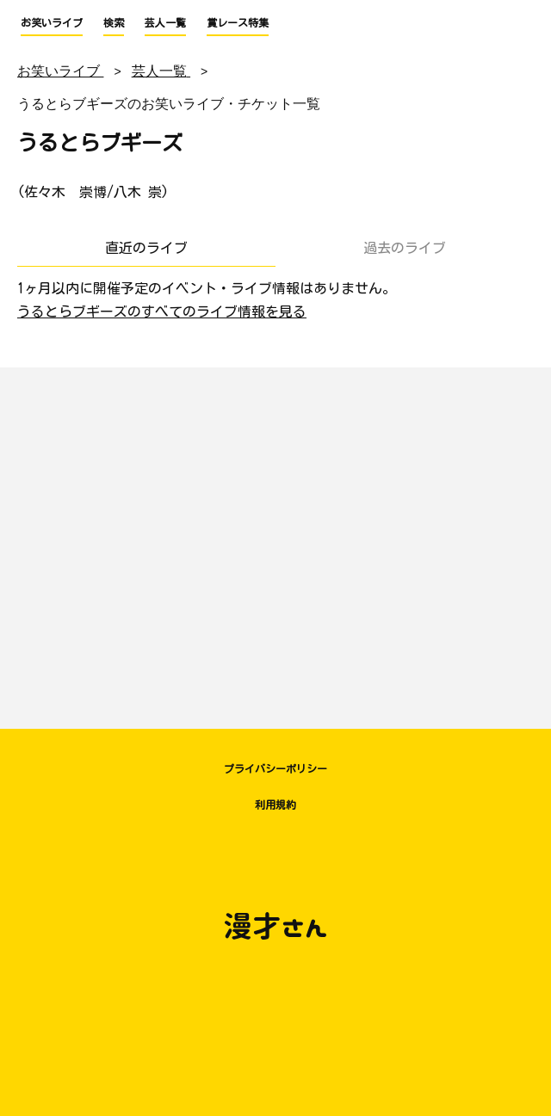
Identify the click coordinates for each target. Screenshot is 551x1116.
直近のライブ (146, 248)
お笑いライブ (52, 22)
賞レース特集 (238, 22)
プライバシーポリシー (275, 768)
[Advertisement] (275, 539)
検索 (113, 22)
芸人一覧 (165, 22)
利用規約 (275, 804)
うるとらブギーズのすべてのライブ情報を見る (161, 311)
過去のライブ (404, 248)
